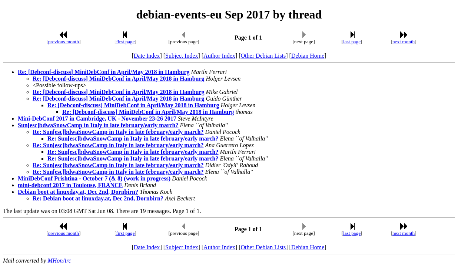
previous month (63, 41)
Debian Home (307, 56)
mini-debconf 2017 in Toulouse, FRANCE (70, 185)
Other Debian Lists (263, 56)
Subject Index (181, 56)
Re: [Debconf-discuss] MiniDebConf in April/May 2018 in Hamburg (104, 72)
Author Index (219, 56)
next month (403, 41)
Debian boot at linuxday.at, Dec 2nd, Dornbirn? (78, 192)
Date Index (147, 56)
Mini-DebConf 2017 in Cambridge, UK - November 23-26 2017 (97, 118)
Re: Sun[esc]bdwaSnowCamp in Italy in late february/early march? (118, 132)
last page (352, 41)
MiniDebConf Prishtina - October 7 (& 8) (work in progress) (94, 178)
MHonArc (59, 260)
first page (125, 41)
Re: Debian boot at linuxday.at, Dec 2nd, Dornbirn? (98, 198)
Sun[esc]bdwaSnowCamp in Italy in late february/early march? (98, 125)
